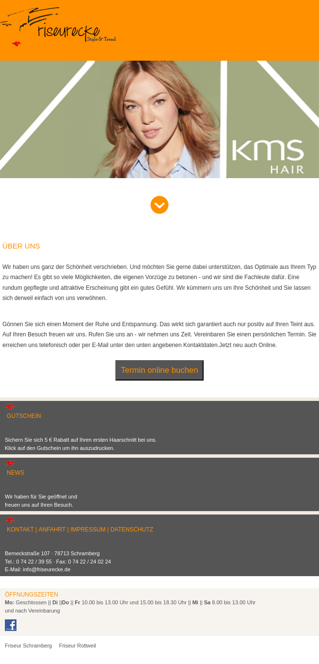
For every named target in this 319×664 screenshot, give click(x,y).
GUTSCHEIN (24, 416)
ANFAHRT (52, 529)
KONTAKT (20, 529)
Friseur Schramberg (28, 645)
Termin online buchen (159, 370)
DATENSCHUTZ (132, 529)
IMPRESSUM (88, 529)
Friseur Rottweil (77, 645)
